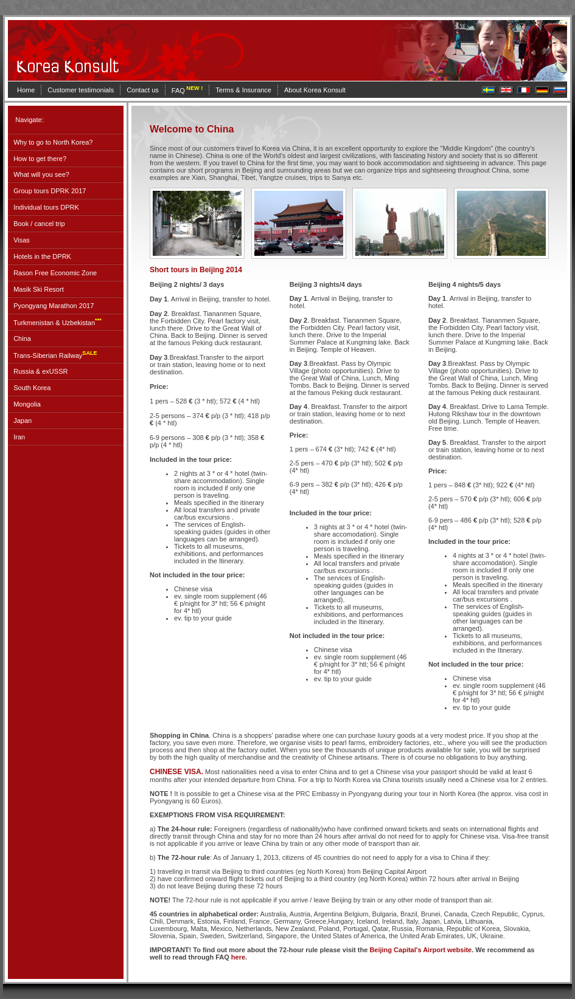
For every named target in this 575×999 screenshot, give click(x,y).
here (238, 957)
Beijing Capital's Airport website (420, 949)
